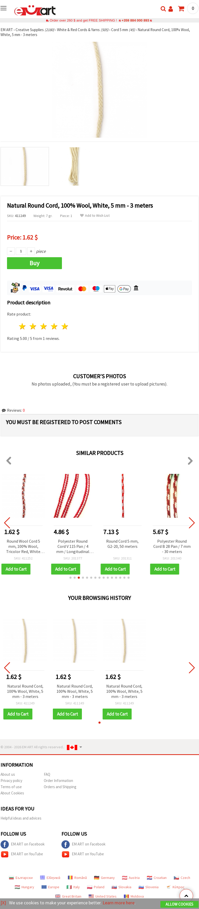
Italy (73, 887)
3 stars (44, 326)
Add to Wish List (95, 216)
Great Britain (68, 896)
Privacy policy (11, 780)
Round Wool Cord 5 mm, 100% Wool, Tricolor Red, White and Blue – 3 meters (25, 547)
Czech (182, 877)
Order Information (58, 780)
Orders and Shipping (60, 786)
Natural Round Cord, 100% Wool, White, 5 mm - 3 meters (25, 691)
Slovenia (149, 887)
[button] (70, 578)
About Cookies (12, 793)
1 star (22, 326)
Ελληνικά (50, 877)
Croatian (157, 877)
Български (21, 877)
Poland (95, 887)
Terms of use (11, 786)
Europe (50, 887)
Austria (131, 877)
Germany (104, 877)
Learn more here (118, 903)
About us (8, 774)
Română (77, 877)
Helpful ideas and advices (21, 818)
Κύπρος (175, 887)
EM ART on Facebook (23, 844)
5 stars (65, 326)
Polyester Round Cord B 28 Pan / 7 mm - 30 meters (174, 546)
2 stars (33, 326)
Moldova (134, 896)
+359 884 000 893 (135, 20)
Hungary (24, 887)
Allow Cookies (179, 904)
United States (103, 896)
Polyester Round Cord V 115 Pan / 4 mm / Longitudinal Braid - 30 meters (74, 547)
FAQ (47, 774)
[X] (3, 903)
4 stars (54, 326)
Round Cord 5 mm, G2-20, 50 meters (124, 544)
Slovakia (121, 887)
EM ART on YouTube (22, 854)
